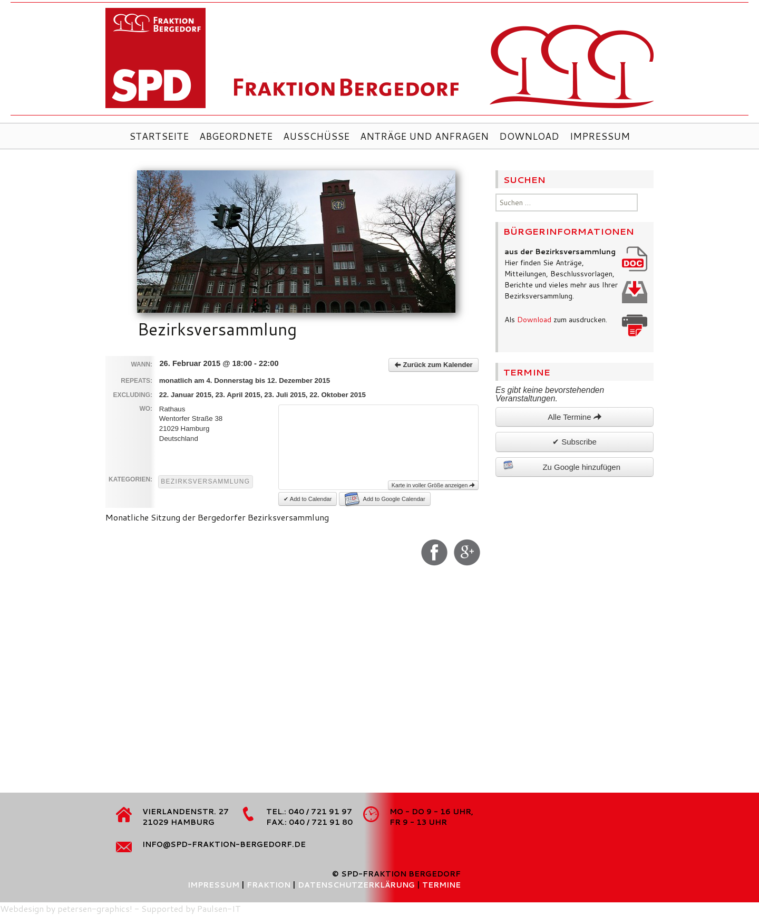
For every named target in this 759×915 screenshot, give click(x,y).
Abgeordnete (236, 136)
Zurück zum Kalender (433, 365)
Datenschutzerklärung (356, 885)
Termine (441, 885)
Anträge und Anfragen (424, 136)
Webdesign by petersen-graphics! (66, 908)
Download (529, 136)
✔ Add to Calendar (308, 499)
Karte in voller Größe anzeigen (433, 485)
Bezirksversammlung (205, 481)
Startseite (159, 136)
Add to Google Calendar (384, 499)
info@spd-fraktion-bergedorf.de (224, 844)
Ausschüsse (316, 136)
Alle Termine (574, 416)
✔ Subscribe (574, 441)
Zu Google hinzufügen (561, 465)
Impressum (600, 136)
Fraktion (268, 885)
